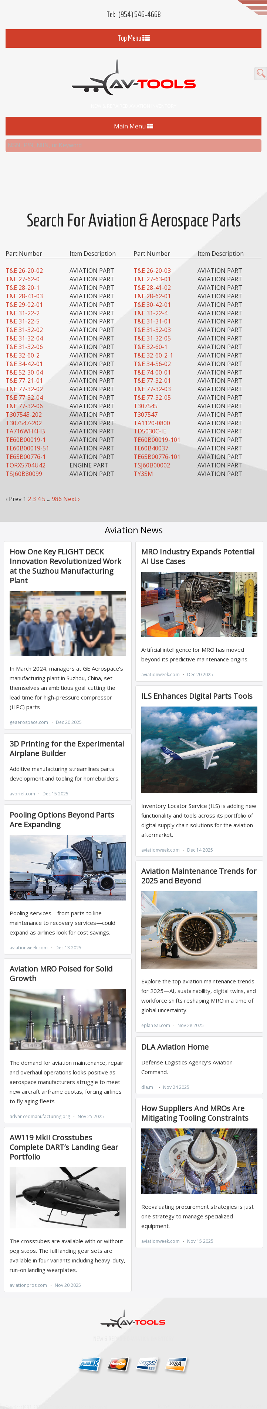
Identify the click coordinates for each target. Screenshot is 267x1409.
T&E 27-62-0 (23, 266)
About (215, 1393)
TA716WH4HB (25, 419)
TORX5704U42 (25, 452)
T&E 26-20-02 (24, 258)
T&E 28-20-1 (23, 275)
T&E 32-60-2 (23, 342)
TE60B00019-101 (157, 427)
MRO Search (246, 1393)
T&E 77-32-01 (152, 368)
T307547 (146, 401)
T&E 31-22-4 (151, 300)
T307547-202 (24, 410)
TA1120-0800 (152, 410)
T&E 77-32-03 (152, 376)
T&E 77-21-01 (24, 368)
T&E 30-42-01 (152, 292)
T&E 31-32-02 (24, 317)
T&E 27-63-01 (152, 266)
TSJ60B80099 (24, 461)
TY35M (143, 461)
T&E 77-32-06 (24, 393)
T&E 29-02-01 (24, 292)
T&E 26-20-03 (152, 258)
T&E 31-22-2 (23, 300)
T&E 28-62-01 (152, 283)
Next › (71, 486)
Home (162, 1393)
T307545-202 (24, 401)
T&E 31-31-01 (152, 309)
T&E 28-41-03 (24, 283)
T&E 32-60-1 (151, 334)
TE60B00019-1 (26, 427)
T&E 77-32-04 (24, 384)
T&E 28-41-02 (152, 275)
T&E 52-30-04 (24, 359)
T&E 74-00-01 (152, 359)
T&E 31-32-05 (152, 325)
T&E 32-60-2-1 (153, 342)
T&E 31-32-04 (24, 325)
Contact (189, 1393)
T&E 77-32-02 (24, 376)
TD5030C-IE (150, 419)
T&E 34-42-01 (24, 351)
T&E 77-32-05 (152, 384)
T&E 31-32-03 (152, 317)
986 (57, 486)
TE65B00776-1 (26, 444)
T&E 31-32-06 (24, 334)
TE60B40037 (151, 435)
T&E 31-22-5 (23, 309)
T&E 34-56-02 (152, 351)
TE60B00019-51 (27, 435)
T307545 (146, 393)
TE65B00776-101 (157, 444)
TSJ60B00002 (152, 452)
